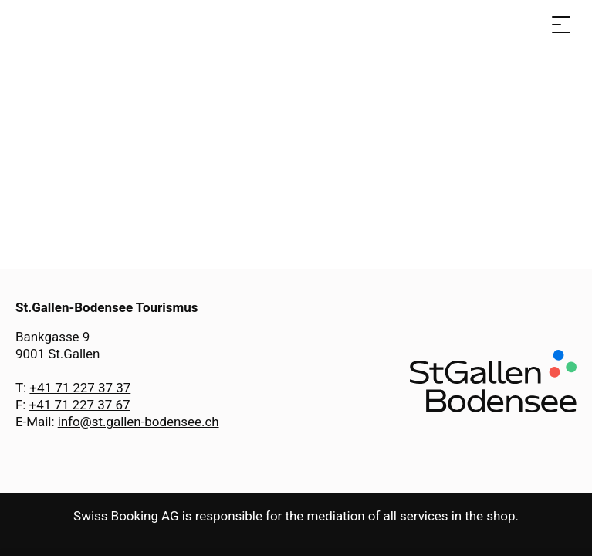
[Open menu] (561, 24)
